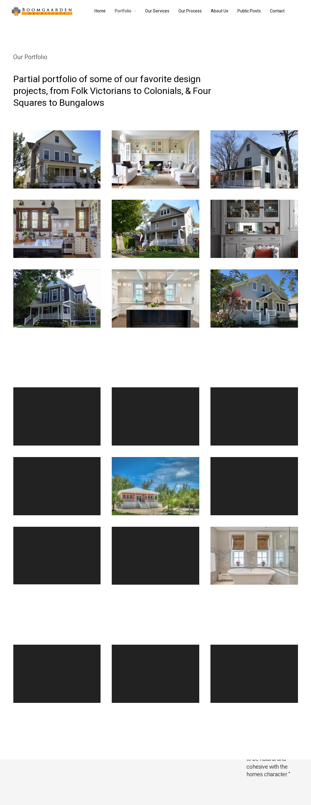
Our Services (157, 11)
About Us (219, 11)
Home (100, 11)
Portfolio (123, 11)
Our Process (190, 11)
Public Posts (249, 11)
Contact (277, 11)
